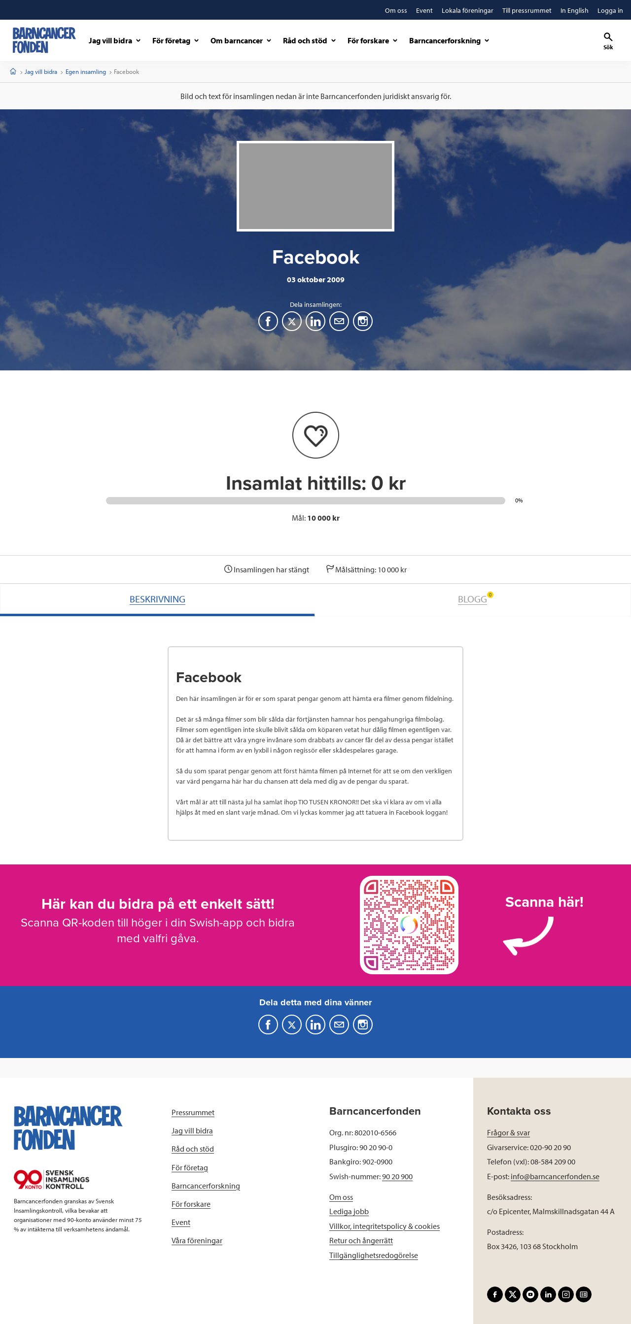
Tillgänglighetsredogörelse (373, 1255)
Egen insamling (86, 71)
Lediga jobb (349, 1211)
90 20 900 (397, 1176)
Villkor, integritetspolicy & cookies (384, 1226)
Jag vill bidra (41, 71)
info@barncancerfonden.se (555, 1176)
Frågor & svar (508, 1132)
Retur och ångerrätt (361, 1240)
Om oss (341, 1197)
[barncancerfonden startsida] (44, 40)
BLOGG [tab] (475, 598)
